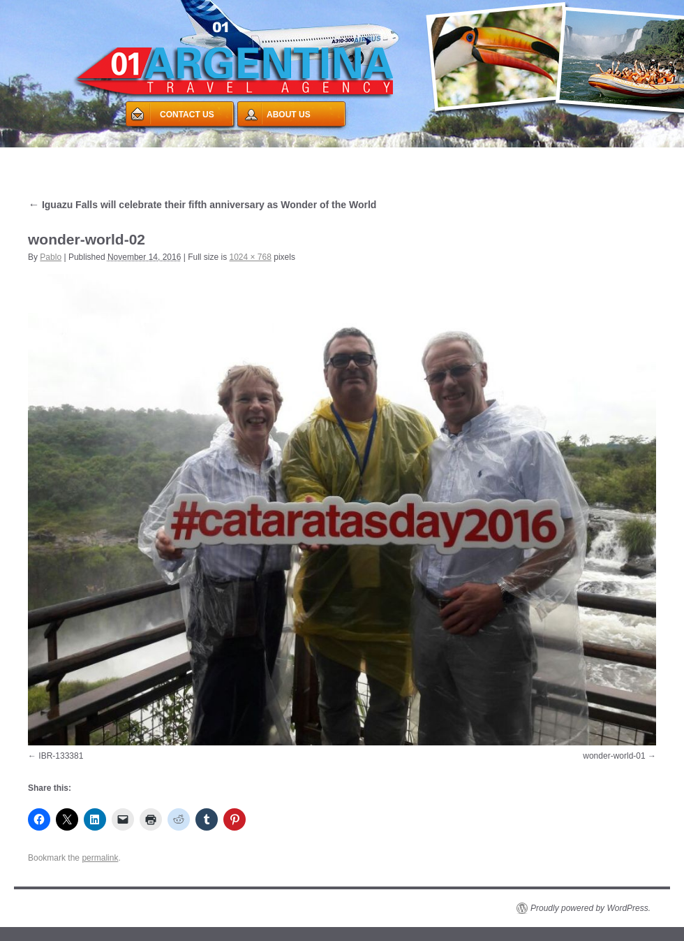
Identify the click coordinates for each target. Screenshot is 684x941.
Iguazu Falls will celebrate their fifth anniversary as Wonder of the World (202, 204)
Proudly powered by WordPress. (590, 908)
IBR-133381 (60, 756)
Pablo (50, 257)
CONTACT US (187, 114)
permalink (100, 858)
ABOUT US (289, 114)
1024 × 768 (251, 257)
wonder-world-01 (614, 756)
